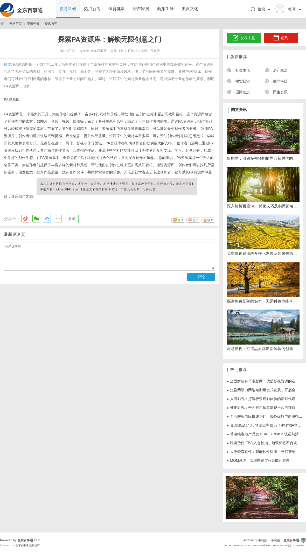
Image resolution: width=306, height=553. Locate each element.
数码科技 (276, 81)
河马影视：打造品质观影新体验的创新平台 (263, 348)
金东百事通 (30, 10)
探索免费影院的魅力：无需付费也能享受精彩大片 (263, 301)
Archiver (249, 540)
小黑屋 (275, 540)
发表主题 (244, 38)
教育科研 (68, 8)
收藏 (72, 219)
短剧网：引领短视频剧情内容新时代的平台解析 (263, 158)
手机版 (262, 540)
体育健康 (116, 8)
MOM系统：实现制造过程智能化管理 (258, 460)
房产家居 (141, 8)
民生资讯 (276, 92)
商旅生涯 (165, 8)
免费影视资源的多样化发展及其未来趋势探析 (263, 253)
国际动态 (238, 92)
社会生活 (238, 70)
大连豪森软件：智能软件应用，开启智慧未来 (265, 452)
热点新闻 (92, 8)
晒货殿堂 (238, 81)
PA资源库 (11, 99)
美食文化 (190, 8)
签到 (280, 38)
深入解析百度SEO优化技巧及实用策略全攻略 (263, 206)
